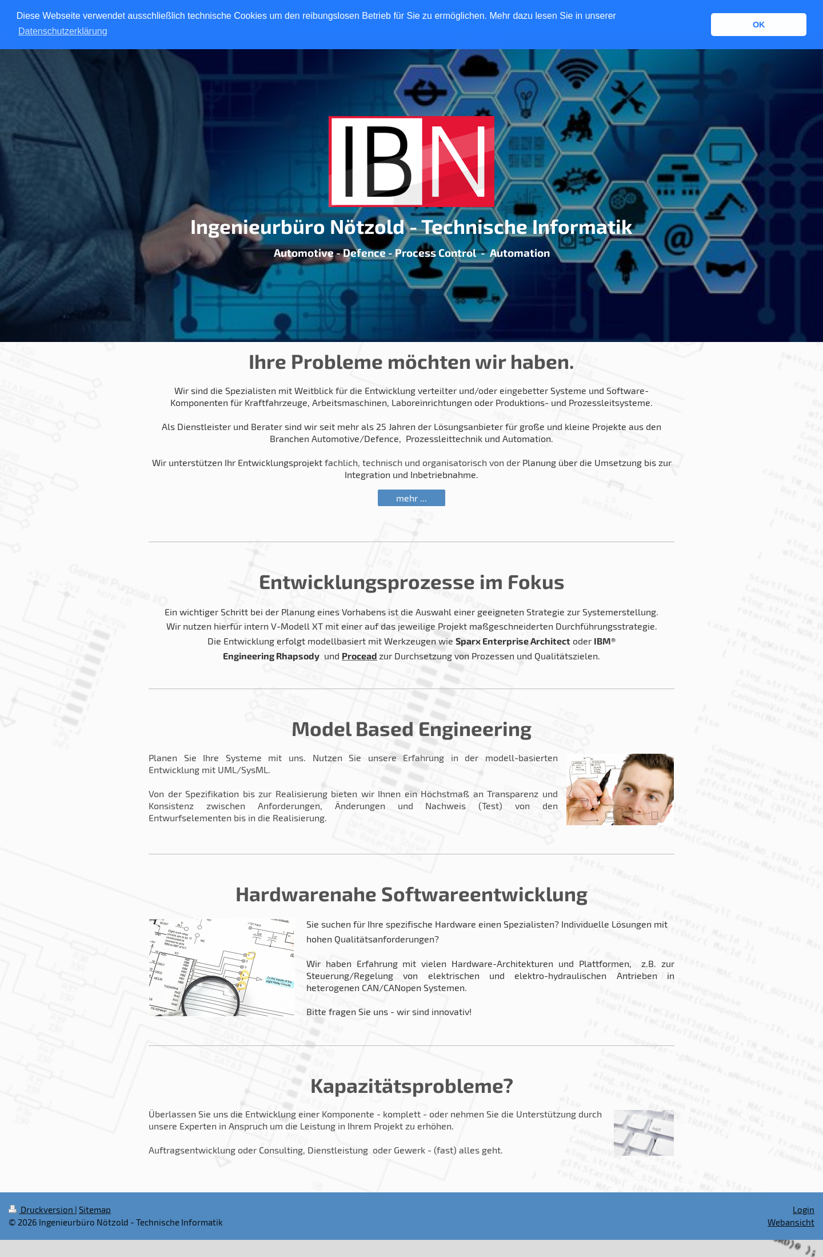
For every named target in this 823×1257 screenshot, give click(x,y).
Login (803, 1209)
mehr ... (411, 497)
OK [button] (759, 24)
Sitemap (95, 1209)
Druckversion (42, 1209)
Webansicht (791, 1222)
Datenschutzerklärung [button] (62, 31)
